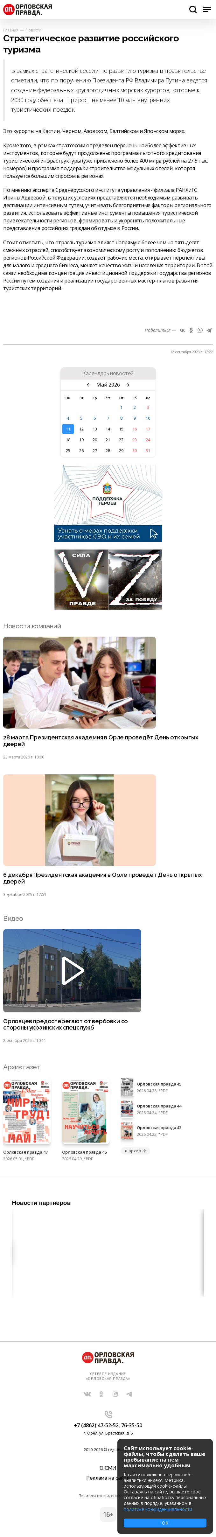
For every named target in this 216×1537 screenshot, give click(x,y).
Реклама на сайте (107, 1478)
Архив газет (21, 1067)
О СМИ (108, 1468)
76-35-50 (131, 1425)
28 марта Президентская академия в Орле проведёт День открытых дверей (100, 740)
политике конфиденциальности (158, 1509)
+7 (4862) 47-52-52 (96, 1425)
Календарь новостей (108, 373)
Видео (13, 918)
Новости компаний (32, 626)
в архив (135, 1151)
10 (148, 418)
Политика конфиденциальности (108, 1496)
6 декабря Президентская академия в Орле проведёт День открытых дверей (102, 878)
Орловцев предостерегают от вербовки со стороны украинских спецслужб (65, 1024)
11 (68, 429)
